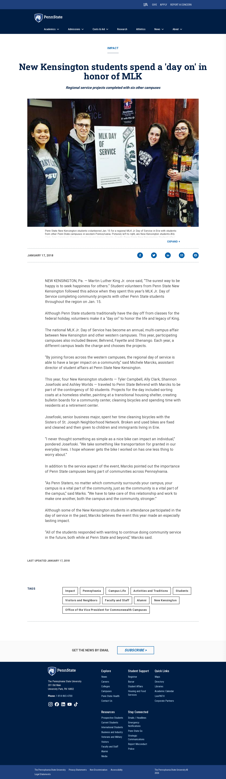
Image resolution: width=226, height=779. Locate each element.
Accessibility (117, 770)
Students (182, 590)
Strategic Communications (136, 737)
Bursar (131, 681)
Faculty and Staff (117, 600)
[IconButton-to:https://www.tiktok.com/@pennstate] (75, 704)
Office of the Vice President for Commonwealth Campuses (106, 609)
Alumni (142, 600)
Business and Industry (112, 732)
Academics (50, 29)
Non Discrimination (99, 770)
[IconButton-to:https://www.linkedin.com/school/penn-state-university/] (63, 704)
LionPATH (160, 696)
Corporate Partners (164, 700)
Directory (159, 681)
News (157, 29)
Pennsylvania (92, 590)
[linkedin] (168, 255)
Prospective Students (112, 717)
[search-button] (145, 4)
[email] (182, 255)
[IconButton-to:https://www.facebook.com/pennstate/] (56, 704)
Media (104, 756)
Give (154, 4)
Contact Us (106, 700)
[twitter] (154, 255)
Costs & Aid (99, 29)
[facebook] (140, 255)
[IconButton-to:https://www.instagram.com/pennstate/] (50, 704)
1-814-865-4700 (64, 695)
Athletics (140, 29)
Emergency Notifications (134, 724)
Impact (112, 48)
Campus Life (117, 590)
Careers (105, 681)
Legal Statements (43, 774)
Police (131, 748)
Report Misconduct (137, 744)
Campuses (106, 691)
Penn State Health (110, 696)
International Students (112, 727)
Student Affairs (135, 686)
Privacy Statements (78, 770)
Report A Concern (181, 4)
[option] (60, 696)
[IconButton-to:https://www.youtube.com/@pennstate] (69, 704)
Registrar (132, 676)
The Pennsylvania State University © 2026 (171, 771)
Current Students (109, 722)
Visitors (105, 741)
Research (122, 29)
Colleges (105, 686)
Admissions (74, 29)
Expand (172, 241)
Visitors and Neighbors (81, 600)
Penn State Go (135, 730)
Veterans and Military (111, 736)
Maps (157, 676)
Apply (163, 4)
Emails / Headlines (137, 717)
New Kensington (165, 600)
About (176, 29)
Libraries (159, 686)
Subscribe (134, 650)
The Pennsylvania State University (50, 770)
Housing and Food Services (137, 693)
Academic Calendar (164, 691)
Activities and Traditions (150, 590)
